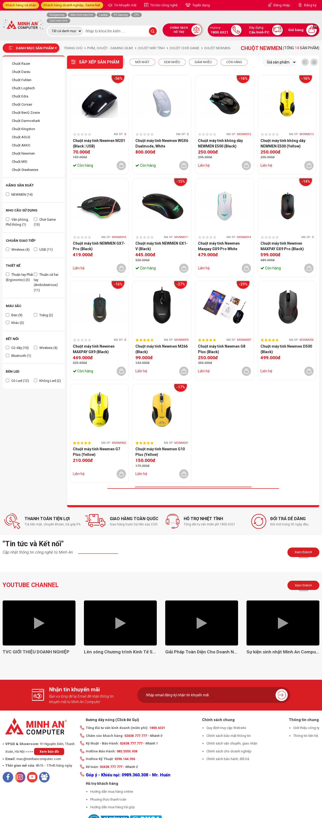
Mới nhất (142, 62)
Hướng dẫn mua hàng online (111, 792)
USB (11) (43, 250)
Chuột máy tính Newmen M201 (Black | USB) (99, 143)
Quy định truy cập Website (226, 728)
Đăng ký (310, 5)
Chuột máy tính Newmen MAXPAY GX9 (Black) (94, 349)
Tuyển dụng (201, 5)
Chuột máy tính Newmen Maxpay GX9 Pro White (219, 246)
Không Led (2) (47, 381)
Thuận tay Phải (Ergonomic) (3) (19, 277)
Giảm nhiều (203, 62)
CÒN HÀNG (234, 62)
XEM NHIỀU (172, 62)
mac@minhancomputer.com (38, 759)
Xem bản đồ (49, 751)
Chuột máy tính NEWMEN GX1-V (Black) (161, 246)
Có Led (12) (17, 381)
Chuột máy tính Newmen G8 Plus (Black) (221, 349)
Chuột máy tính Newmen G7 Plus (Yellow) (96, 452)
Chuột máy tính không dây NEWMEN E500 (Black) (220, 143)
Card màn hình (58, 20)
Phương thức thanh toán (108, 799)
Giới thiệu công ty (306, 728)
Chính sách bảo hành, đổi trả (227, 759)
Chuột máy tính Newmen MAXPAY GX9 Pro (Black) (282, 246)
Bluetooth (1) (18, 356)
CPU (136, 14)
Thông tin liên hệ (305, 736)
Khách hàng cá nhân (21, 5)
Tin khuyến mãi (124, 5)
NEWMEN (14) (19, 194)
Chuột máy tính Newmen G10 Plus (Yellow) (160, 452)
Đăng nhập (281, 5)
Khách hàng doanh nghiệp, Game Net (72, 5)
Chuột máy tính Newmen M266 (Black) (161, 349)
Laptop (103, 14)
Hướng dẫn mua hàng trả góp (112, 807)
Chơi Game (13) (45, 222)
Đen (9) (14, 315)
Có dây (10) (17, 348)
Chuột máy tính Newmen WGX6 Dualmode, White (161, 143)
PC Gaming (121, 14)
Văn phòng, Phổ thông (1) (17, 222)
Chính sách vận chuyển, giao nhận (231, 743)
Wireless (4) (18, 250)
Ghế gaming (56, 14)
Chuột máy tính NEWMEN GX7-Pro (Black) (99, 246)
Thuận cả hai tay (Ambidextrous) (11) (46, 282)
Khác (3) (15, 323)
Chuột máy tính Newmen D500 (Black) (286, 349)
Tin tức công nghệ (163, 5)
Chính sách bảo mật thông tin (228, 736)
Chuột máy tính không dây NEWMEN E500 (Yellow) (283, 143)
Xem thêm (303, 552)
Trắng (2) (43, 315)
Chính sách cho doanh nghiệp (229, 751)
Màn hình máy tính (81, 14)
